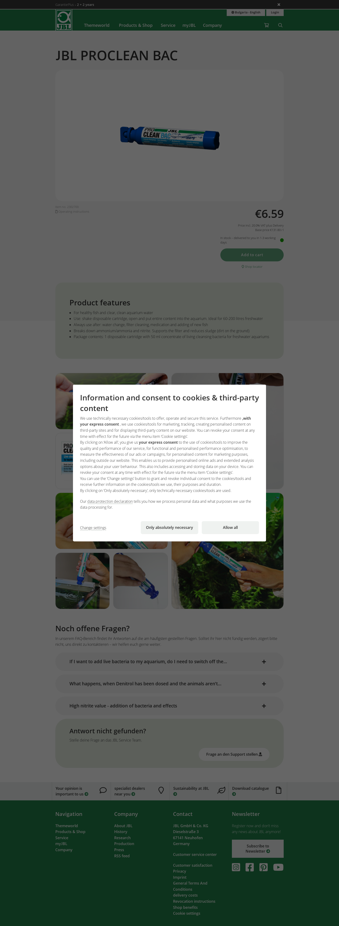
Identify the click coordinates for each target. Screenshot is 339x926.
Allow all (230, 527)
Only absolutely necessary (169, 527)
